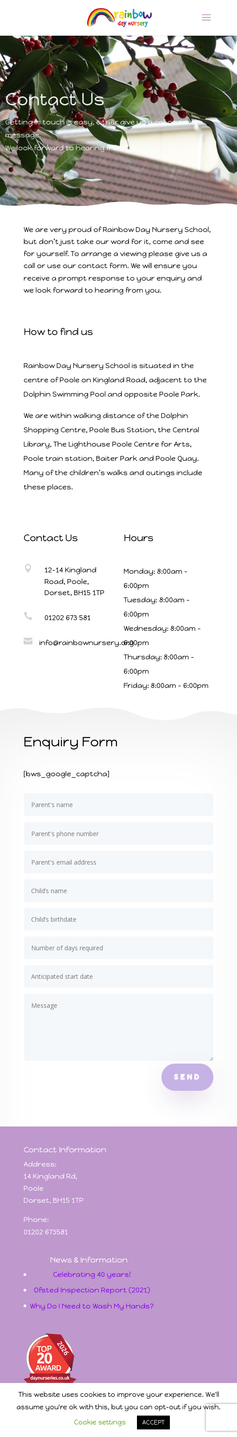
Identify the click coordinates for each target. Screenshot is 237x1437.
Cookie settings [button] (100, 1422)
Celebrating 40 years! (92, 1274)
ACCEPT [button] (153, 1422)
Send (187, 1077)
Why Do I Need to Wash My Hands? (92, 1306)
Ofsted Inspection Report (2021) (92, 1290)
